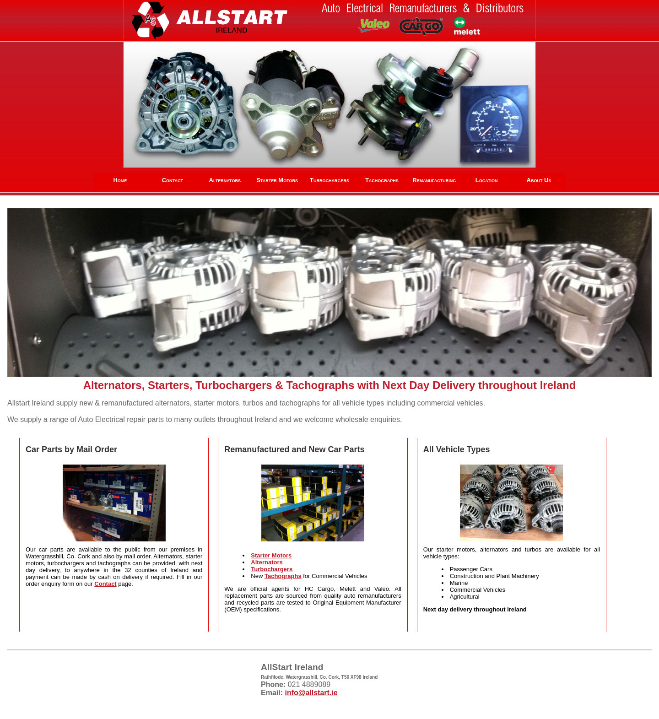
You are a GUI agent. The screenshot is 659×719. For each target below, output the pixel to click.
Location (486, 180)
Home (120, 180)
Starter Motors (277, 180)
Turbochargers (329, 180)
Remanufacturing (434, 180)
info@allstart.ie (311, 693)
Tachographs (382, 180)
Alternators (225, 180)
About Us (539, 180)
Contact (172, 180)
